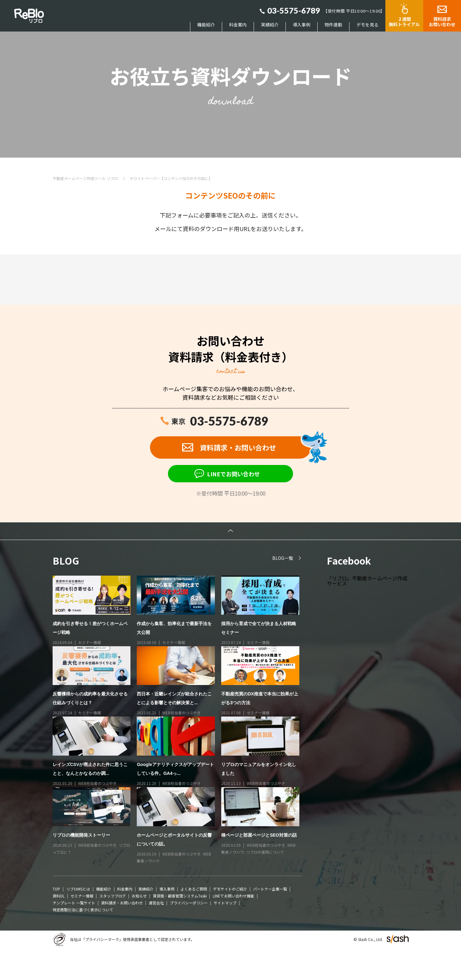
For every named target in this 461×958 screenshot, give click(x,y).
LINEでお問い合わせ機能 (233, 896)
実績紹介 (270, 25)
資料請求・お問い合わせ (122, 903)
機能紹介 (206, 25)
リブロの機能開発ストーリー (81, 835)
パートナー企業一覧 (270, 889)
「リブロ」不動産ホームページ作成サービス (367, 581)
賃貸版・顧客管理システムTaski (180, 896)
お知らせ (139, 896)
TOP (56, 889)
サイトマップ (225, 903)
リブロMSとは (78, 889)
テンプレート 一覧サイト (74, 903)
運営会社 (156, 903)
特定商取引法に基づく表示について (83, 910)
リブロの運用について (265, 852)
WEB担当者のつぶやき (181, 713)
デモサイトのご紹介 (230, 889)
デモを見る (367, 25)
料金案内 (238, 25)
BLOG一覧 (282, 558)
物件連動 (333, 25)
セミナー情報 (89, 642)
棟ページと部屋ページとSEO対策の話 (259, 835)
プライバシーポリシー (189, 903)
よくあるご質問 (194, 889)
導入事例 (301, 25)
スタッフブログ (112, 896)
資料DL (59, 896)
